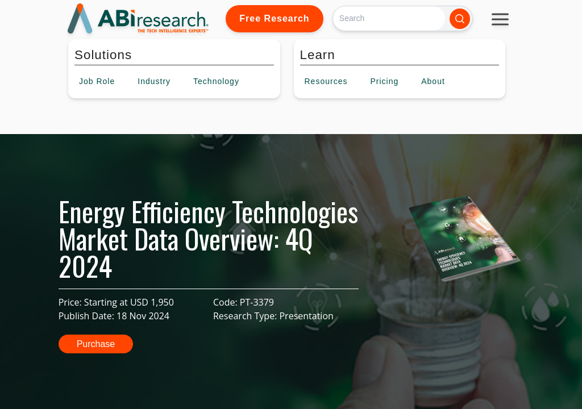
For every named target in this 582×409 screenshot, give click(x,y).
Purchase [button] (96, 344)
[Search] (389, 18)
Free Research (274, 18)
